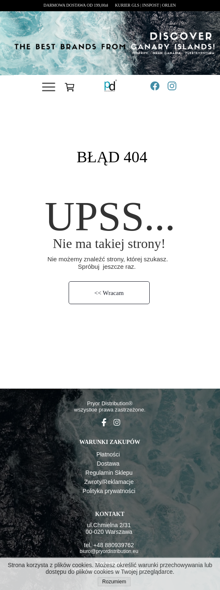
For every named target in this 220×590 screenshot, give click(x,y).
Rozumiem (114, 582)
